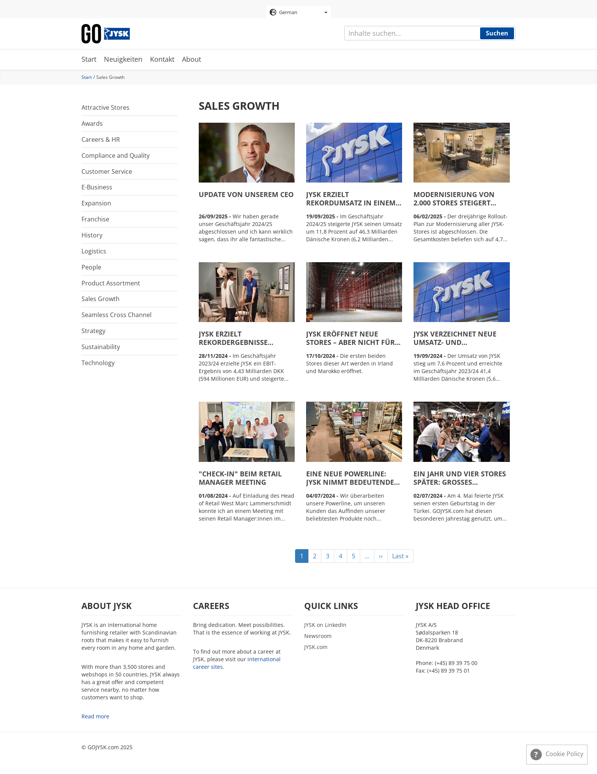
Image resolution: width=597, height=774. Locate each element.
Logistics (93, 251)
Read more (95, 716)
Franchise (95, 219)
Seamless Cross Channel (116, 315)
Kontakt (162, 59)
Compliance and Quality (115, 155)
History (91, 235)
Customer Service (106, 171)
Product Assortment (110, 283)
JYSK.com (315, 647)
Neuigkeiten (123, 59)
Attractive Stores (105, 107)
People (91, 267)
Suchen (497, 33)
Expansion (96, 203)
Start (88, 59)
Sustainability (100, 347)
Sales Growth (100, 299)
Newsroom (318, 635)
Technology (98, 363)
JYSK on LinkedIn (325, 624)
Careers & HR (100, 139)
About (191, 59)
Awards (92, 123)
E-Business (96, 187)
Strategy (93, 331)
